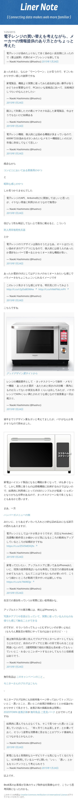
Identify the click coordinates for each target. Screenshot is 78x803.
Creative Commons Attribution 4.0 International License (44, 795)
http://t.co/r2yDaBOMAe (21, 289)
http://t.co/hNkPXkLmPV (53, 289)
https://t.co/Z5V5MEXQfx (22, 546)
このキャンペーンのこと (29, 676)
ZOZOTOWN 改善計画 (16, 712)
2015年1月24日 (50, 61)
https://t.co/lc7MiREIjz (20, 581)
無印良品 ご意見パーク (43, 712)
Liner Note (39, 7)
